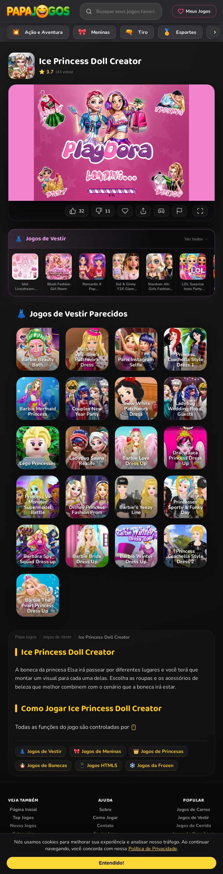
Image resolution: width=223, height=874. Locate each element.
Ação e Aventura (36, 32)
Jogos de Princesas (158, 751)
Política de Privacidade (152, 848)
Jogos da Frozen (151, 765)
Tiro (135, 32)
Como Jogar (105, 818)
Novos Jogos (23, 826)
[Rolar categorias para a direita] (215, 32)
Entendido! (111, 863)
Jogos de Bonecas (43, 765)
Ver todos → (196, 239)
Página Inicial (23, 810)
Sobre (105, 810)
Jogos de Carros (193, 810)
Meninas (93, 32)
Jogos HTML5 (98, 765)
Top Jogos (23, 818)
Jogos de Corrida (193, 826)
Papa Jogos (26, 637)
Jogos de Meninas (97, 751)
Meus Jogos (194, 11)
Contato (105, 826)
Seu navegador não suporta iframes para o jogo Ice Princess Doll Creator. (111, 142)
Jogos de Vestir (46, 238)
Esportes (178, 32)
